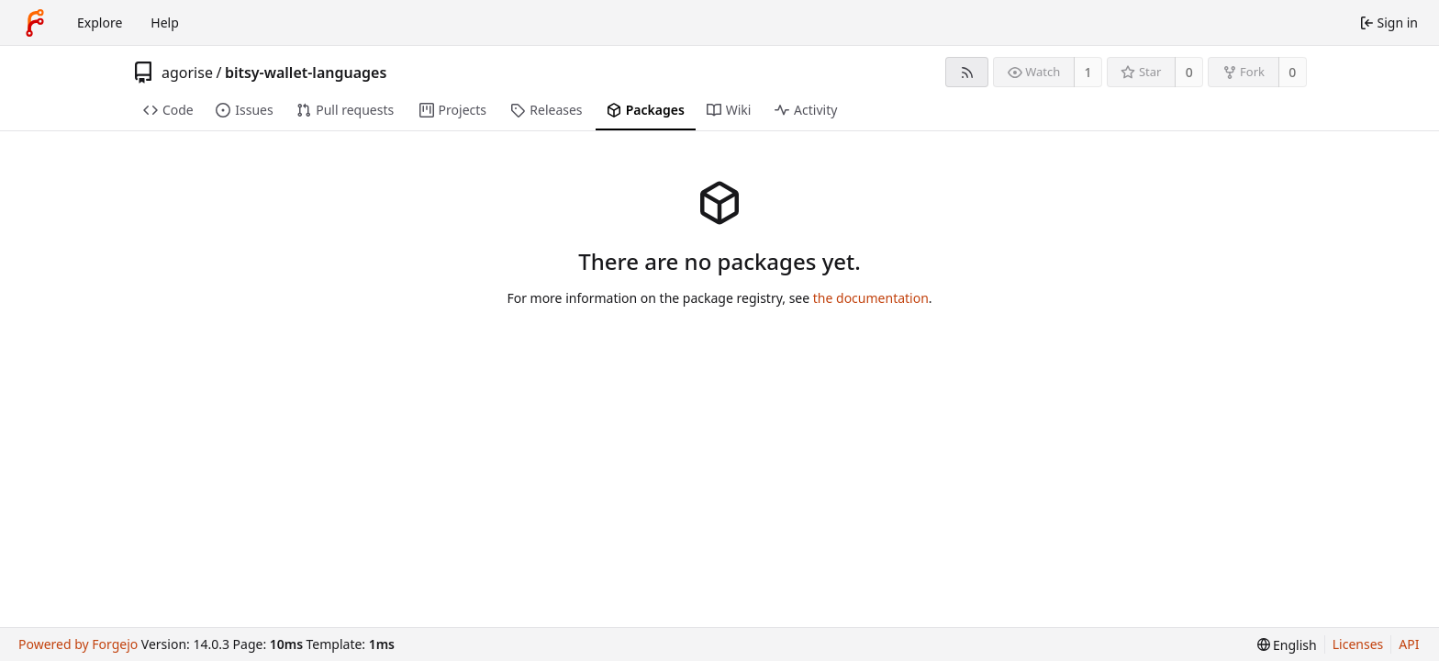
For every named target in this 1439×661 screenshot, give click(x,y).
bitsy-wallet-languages (305, 72)
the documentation (871, 298)
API (1409, 644)
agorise (187, 72)
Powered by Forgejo (78, 644)
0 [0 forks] (1292, 72)
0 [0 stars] (1189, 72)
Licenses (1358, 644)
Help (165, 22)
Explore (99, 22)
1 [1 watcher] (1088, 72)
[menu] (1287, 645)
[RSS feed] (966, 72)
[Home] (35, 22)
